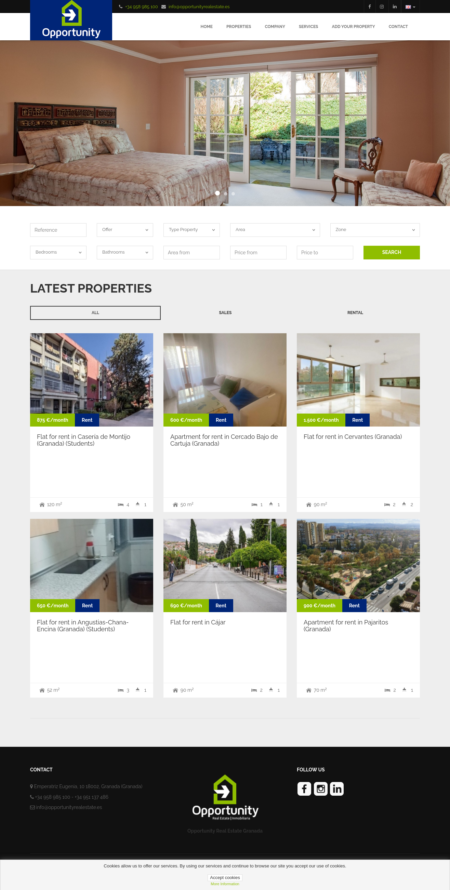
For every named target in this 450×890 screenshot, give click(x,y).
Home (206, 26)
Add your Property (353, 26)
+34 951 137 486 (91, 797)
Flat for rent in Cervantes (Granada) (353, 436)
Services (308, 26)
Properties (238, 26)
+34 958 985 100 (141, 6)
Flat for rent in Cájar (198, 622)
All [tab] (95, 312)
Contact (398, 26)
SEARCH (391, 252)
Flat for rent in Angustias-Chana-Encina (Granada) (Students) (83, 626)
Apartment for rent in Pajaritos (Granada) (346, 626)
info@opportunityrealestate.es (199, 6)
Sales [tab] (225, 312)
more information (225, 884)
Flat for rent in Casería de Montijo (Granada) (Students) (83, 440)
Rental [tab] (355, 312)
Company (275, 26)
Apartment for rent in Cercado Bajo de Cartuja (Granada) (224, 440)
